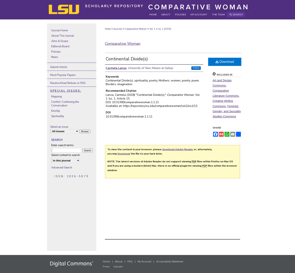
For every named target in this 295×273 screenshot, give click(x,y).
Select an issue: (59, 127)
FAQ (130, 261)
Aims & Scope (59, 41)
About (118, 261)
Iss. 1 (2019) (164, 28)
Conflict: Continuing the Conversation (65, 103)
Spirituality (57, 116)
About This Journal (62, 36)
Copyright (118, 266)
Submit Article (58, 67)
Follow (196, 68)
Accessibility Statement (169, 261)
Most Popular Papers (63, 75)
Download (225, 61)
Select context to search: (65, 155)
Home (108, 28)
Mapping (56, 96)
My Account (144, 261)
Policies (56, 52)
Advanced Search (61, 167)
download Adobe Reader (177, 149)
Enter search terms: (62, 145)
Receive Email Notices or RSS (67, 83)
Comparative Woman (136, 28)
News (54, 57)
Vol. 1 (152, 28)
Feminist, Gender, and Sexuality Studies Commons (227, 111)
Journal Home (59, 30)
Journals (117, 28)
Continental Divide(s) (127, 59)
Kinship (55, 111)
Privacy (106, 266)
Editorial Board (60, 46)
